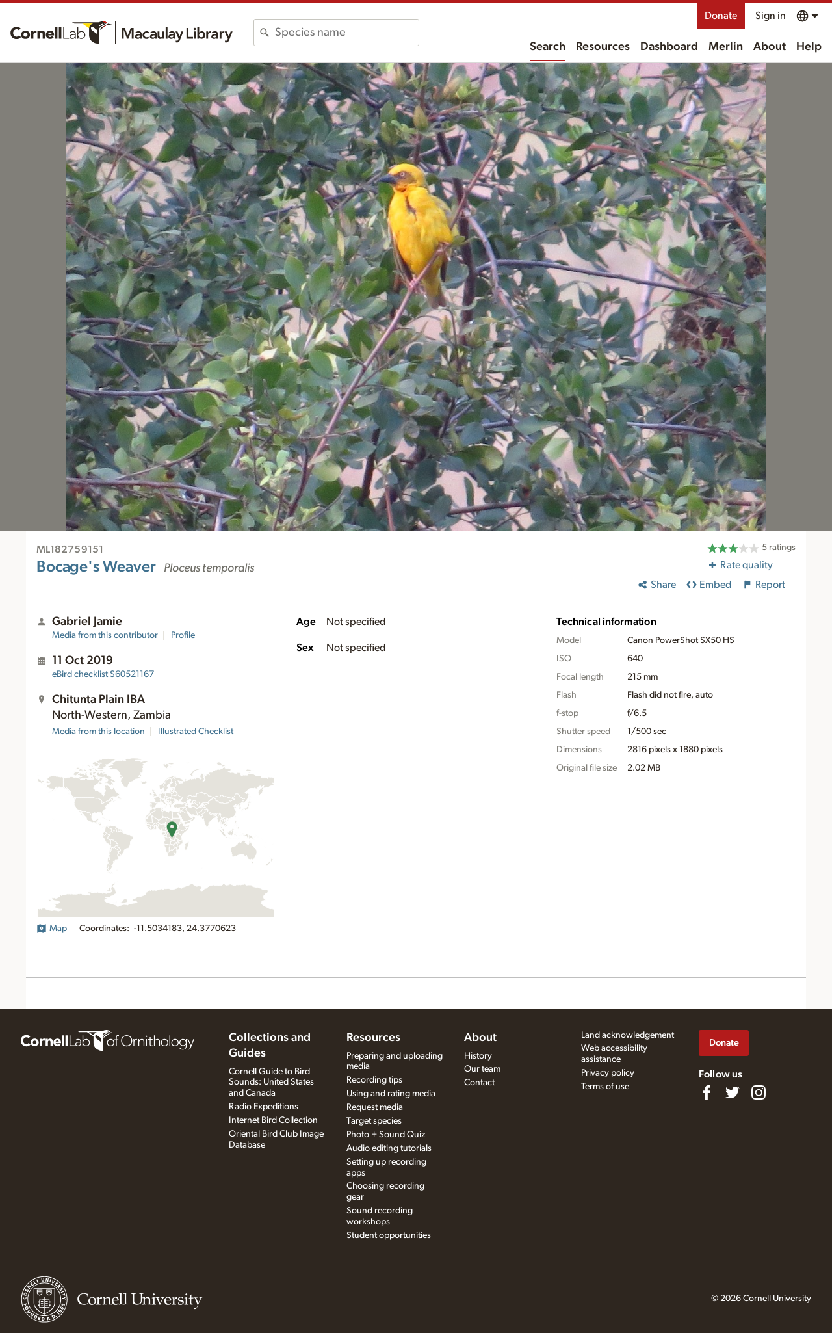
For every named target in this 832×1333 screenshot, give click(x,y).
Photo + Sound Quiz (385, 1134)
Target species (374, 1121)
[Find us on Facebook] (706, 1092)
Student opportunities (388, 1235)
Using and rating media (391, 1093)
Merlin (725, 47)
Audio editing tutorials (389, 1148)
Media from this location (98, 731)
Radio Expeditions (263, 1106)
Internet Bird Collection (273, 1120)
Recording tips (374, 1080)
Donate (721, 15)
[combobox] (347, 33)
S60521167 (103, 674)
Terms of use (605, 1086)
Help (809, 47)
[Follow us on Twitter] (732, 1092)
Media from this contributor (105, 635)
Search (548, 47)
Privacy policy (607, 1072)
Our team (482, 1069)
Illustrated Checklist (195, 731)
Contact (479, 1082)
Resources (603, 47)
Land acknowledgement (627, 1035)
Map (51, 928)
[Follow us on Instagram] (758, 1092)
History (478, 1056)
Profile (183, 635)
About (769, 47)
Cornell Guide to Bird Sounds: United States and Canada (271, 1082)
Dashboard (669, 47)
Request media (374, 1107)
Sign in (770, 15)
